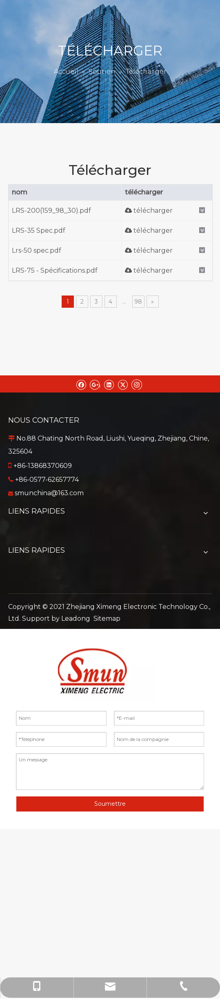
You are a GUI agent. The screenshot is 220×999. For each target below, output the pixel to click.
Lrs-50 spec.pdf (36, 250)
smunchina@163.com (49, 493)
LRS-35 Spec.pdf (38, 230)
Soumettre (110, 803)
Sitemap (106, 618)
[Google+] (95, 383)
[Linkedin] (109, 383)
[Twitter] (123, 383)
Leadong (75, 618)
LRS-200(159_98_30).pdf (51, 210)
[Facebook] (81, 383)
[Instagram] (136, 383)
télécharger (149, 210)
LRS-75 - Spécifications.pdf (55, 270)
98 (138, 301)
